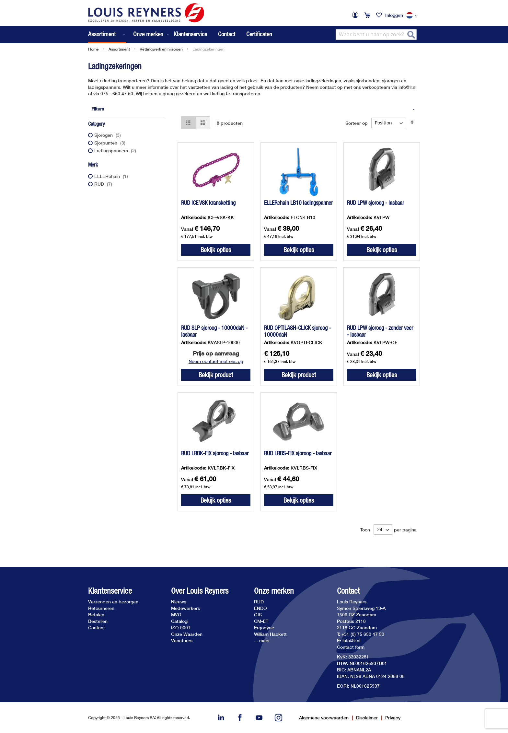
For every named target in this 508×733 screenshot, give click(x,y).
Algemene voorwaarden (324, 717)
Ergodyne (264, 627)
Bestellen (98, 621)
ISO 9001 (180, 627)
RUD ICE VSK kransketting (208, 202)
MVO (176, 614)
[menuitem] (107, 34)
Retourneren (101, 608)
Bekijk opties (216, 249)
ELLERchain (112, 176)
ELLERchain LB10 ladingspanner (298, 202)
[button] (413, 15)
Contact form (350, 647)
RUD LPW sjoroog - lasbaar (375, 202)
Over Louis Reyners (199, 591)
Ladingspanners (116, 150)
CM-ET (261, 621)
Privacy (392, 717)
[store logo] (146, 12)
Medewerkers (185, 608)
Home (93, 49)
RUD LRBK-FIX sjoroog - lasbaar (214, 453)
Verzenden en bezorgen (113, 601)
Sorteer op (356, 122)
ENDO (260, 608)
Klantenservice (190, 34)
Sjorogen (108, 135)
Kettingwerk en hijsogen (161, 49)
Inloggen (394, 15)
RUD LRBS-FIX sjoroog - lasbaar (297, 453)
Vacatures (181, 640)
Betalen (96, 614)
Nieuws (178, 601)
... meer (262, 640)
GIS (258, 614)
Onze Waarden (186, 634)
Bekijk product (216, 374)
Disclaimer (367, 717)
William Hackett (270, 634)
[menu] (129, 34)
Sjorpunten (110, 142)
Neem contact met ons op (216, 361)
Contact (226, 34)
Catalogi (179, 621)
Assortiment (119, 49)
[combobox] (376, 34)
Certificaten (259, 34)
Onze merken (274, 591)
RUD (104, 184)
